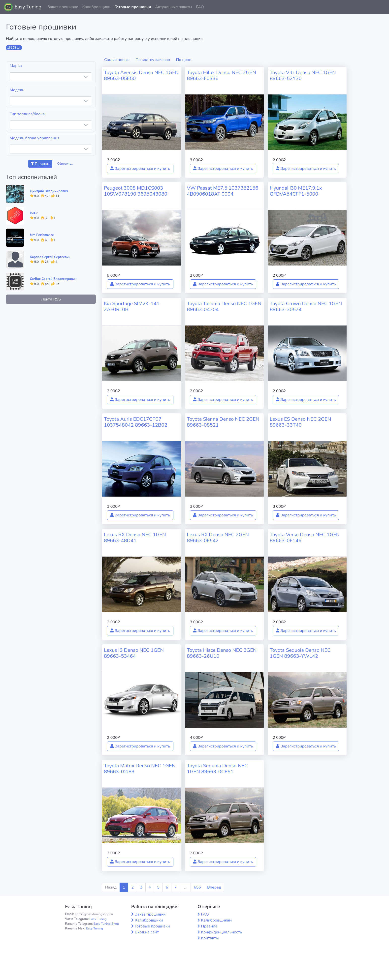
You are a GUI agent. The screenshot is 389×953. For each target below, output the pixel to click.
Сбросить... (65, 163)
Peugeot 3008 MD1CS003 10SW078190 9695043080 (135, 191)
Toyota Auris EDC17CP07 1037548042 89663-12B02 (135, 422)
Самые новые (117, 59)
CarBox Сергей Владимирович (53, 279)
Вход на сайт (147, 932)
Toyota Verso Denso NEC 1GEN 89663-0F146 (305, 537)
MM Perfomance (42, 235)
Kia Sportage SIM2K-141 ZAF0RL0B (132, 306)
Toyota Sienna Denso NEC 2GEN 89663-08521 (223, 422)
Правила (209, 926)
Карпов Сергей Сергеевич (50, 257)
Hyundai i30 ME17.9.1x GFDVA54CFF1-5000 (296, 191)
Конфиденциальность (221, 932)
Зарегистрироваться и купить (140, 168)
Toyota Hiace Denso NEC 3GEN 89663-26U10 (222, 653)
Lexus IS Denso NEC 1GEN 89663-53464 (134, 653)
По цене (183, 59)
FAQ (200, 7)
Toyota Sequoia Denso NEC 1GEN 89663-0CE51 (217, 768)
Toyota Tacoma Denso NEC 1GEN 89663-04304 (224, 306)
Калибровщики (96, 7)
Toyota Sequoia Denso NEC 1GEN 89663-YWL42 (300, 653)
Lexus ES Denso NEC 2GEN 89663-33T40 (300, 422)
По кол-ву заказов (152, 59)
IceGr (34, 213)
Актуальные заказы (173, 7)
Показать (40, 163)
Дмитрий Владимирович (49, 191)
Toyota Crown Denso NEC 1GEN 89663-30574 (306, 306)
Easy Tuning (28, 6)
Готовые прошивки (132, 7)
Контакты (210, 938)
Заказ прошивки (62, 7)
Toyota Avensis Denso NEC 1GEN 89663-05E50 (141, 75)
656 (197, 887)
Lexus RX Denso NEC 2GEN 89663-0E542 (218, 537)
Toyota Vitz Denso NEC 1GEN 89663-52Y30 (303, 75)
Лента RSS (51, 299)
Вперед (214, 887)
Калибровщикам (216, 920)
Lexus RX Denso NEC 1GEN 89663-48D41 (135, 537)
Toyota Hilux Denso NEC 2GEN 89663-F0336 (221, 75)
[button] (381, 7)
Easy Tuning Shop (106, 924)
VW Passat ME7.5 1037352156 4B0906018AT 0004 (222, 191)
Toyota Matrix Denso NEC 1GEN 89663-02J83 (139, 768)
